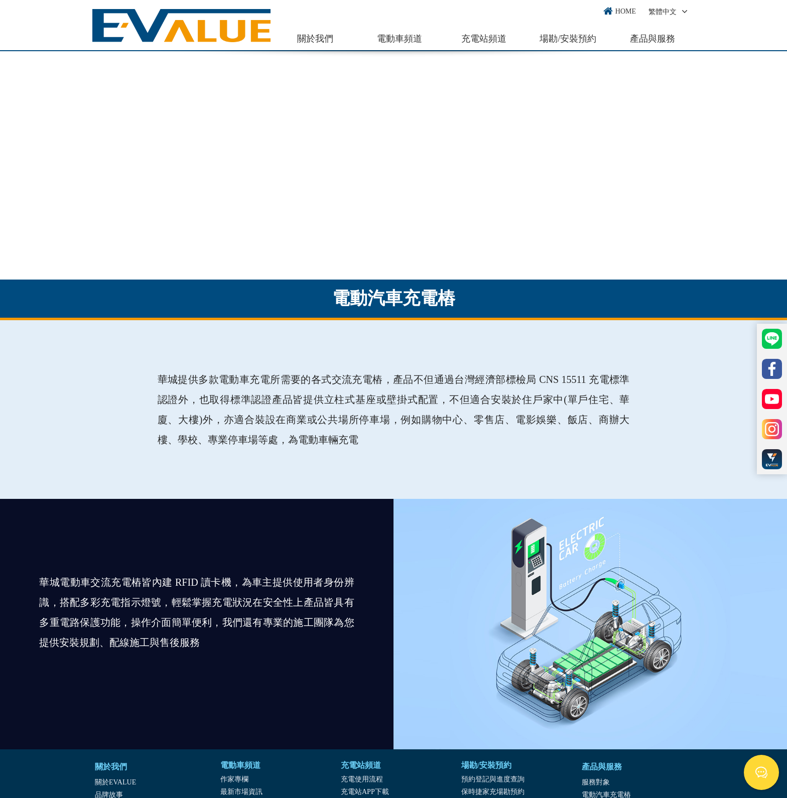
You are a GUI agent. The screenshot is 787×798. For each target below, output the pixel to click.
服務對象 (596, 782)
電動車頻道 (399, 39)
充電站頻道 (483, 39)
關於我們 (315, 39)
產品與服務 (652, 39)
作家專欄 (234, 779)
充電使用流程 (362, 779)
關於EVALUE (115, 782)
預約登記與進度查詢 (492, 779)
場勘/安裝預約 (568, 39)
